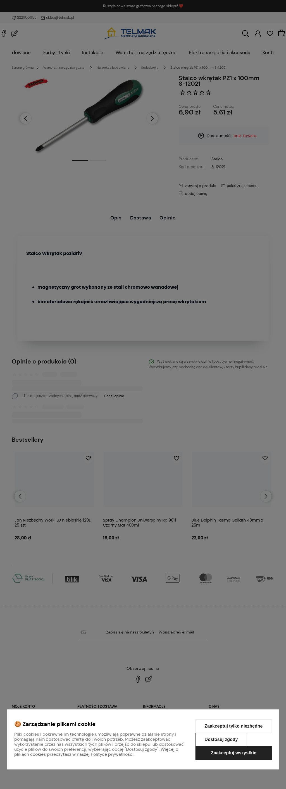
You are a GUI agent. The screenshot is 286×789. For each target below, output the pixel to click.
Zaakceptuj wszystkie (233, 752)
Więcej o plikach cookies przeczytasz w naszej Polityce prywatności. (96, 751)
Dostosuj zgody (221, 739)
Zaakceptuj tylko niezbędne (233, 726)
